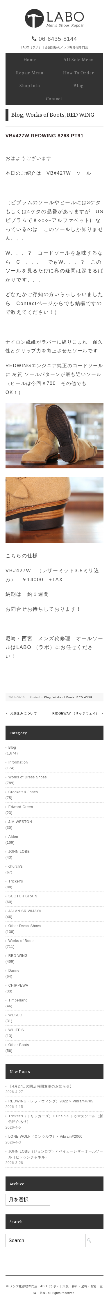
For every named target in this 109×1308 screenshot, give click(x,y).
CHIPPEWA (18, 985)
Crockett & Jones (23, 792)
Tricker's (15, 881)
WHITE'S (16, 1030)
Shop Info (29, 85)
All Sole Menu (78, 59)
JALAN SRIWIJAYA (24, 911)
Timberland (18, 1000)
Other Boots (18, 1045)
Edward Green (20, 807)
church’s (15, 866)
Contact (54, 98)
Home (30, 59)
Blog (78, 85)
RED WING (80, 114)
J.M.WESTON (20, 822)
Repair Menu (29, 72)
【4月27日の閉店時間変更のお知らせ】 (41, 1086)
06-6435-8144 (58, 39)
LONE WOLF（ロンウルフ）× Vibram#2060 (45, 1136)
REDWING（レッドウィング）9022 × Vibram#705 (50, 1101)
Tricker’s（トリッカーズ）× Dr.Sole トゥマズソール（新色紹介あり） (55, 1119)
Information (18, 762)
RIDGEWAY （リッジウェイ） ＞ (77, 713)
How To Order (78, 72)
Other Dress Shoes (24, 926)
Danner (14, 971)
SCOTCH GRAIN (22, 896)
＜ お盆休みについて (21, 713)
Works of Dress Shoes (27, 777)
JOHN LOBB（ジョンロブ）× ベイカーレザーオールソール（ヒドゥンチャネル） (55, 1154)
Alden (13, 837)
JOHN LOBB (19, 852)
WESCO (15, 1015)
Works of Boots (45, 114)
